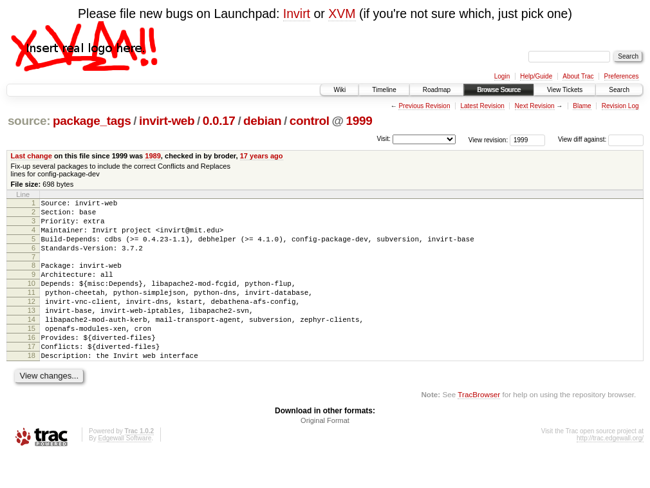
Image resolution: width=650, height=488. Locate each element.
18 (31, 386)
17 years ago (261, 156)
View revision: (488, 139)
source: (29, 120)
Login (502, 76)
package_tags (92, 120)
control (310, 120)
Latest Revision (482, 105)
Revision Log (620, 105)
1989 (153, 156)
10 (31, 299)
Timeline (384, 89)
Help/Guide (536, 76)
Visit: (383, 138)
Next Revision (535, 105)
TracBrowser (479, 427)
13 (31, 331)
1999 (359, 120)
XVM (341, 13)
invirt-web (166, 120)
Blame (582, 105)
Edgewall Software (124, 470)
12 (31, 320)
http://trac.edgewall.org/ (610, 470)
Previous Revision (424, 105)
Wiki (339, 89)
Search (619, 89)
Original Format (325, 453)
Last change (31, 156)
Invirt (296, 13)
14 (31, 342)
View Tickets (564, 89)
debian (262, 120)
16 (31, 364)
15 (31, 353)
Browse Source (499, 89)
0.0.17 (219, 120)
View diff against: (601, 139)
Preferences (621, 76)
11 (31, 310)
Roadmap (436, 89)
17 (31, 375)
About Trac (577, 76)
